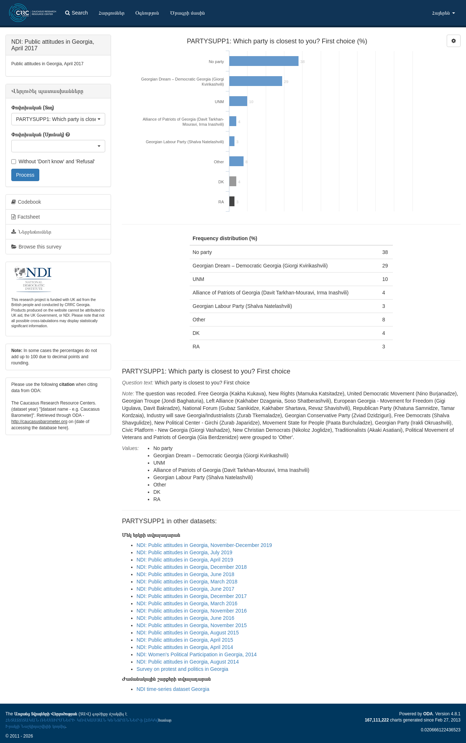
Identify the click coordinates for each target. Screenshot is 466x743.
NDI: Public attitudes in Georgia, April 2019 (185, 560)
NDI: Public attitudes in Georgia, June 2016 (185, 618)
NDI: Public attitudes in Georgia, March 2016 (187, 603)
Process (25, 175)
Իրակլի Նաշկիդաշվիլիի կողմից (35, 726)
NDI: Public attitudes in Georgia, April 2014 (185, 647)
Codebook (26, 202)
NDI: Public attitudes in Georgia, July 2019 (184, 552)
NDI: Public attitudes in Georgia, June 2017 (185, 589)
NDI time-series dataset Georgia (173, 689)
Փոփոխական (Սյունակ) (37, 134)
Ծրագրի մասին (187, 13)
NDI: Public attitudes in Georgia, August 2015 (188, 633)
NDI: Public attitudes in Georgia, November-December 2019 (204, 545)
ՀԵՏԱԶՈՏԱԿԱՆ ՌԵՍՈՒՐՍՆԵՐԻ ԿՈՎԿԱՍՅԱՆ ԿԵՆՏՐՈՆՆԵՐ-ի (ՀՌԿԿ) (81, 720)
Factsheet (25, 217)
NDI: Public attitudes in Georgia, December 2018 (192, 567)
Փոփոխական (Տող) (32, 107)
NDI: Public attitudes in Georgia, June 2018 (185, 574)
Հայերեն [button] (443, 13)
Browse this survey (36, 247)
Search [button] (76, 13)
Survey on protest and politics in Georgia (182, 669)
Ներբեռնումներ (31, 232)
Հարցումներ (112, 13)
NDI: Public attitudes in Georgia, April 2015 (185, 640)
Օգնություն (147, 13)
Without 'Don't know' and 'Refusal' (53, 161)
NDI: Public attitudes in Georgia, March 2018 (187, 581)
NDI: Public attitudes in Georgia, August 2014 (188, 662)
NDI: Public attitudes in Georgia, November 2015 (192, 625)
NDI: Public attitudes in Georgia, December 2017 (192, 596)
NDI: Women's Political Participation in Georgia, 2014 (197, 654)
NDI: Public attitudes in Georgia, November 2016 (192, 611)
